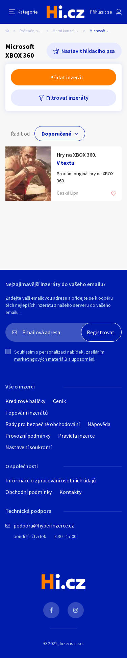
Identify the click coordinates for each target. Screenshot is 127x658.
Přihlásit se (101, 12)
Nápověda (98, 424)
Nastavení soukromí (28, 447)
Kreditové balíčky (25, 401)
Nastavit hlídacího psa (88, 50)
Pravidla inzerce (76, 435)
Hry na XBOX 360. (76, 154)
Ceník (59, 401)
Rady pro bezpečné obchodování (42, 424)
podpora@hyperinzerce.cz (44, 525)
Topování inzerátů (26, 412)
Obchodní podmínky (28, 491)
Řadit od (20, 133)
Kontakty (70, 491)
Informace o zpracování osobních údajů (50, 480)
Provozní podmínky (27, 435)
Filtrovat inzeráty (67, 97)
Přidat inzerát (66, 77)
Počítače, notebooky (36, 30)
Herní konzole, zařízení (71, 30)
